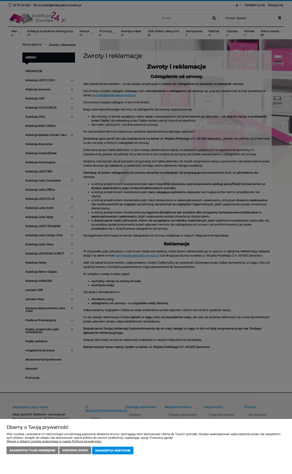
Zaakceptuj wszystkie (112, 450)
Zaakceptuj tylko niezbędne (32, 450)
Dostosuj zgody (75, 450)
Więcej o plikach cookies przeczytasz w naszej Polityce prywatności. (54, 442)
